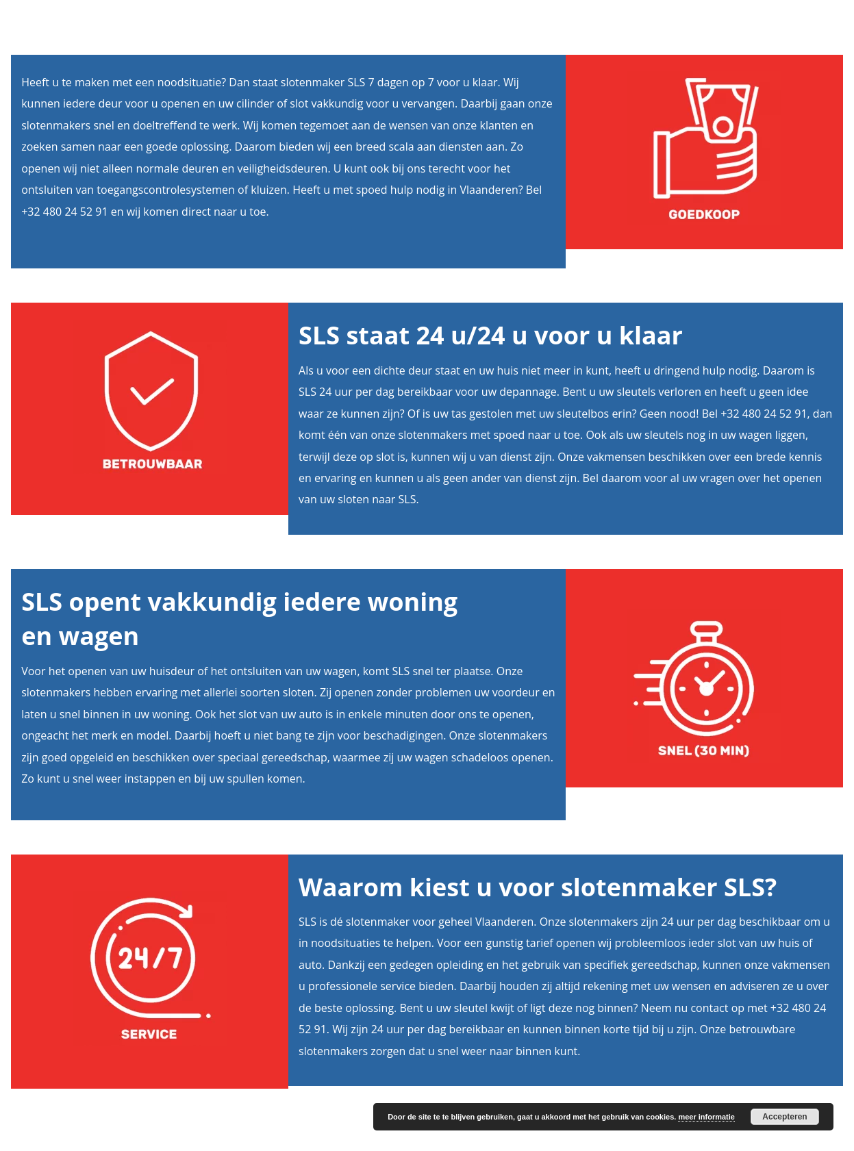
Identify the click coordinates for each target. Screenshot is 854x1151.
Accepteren (784, 1117)
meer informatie (706, 1117)
